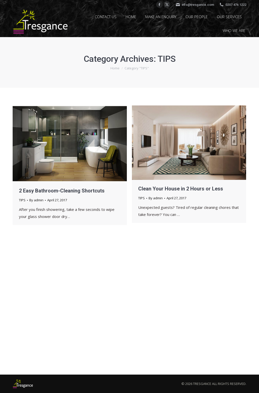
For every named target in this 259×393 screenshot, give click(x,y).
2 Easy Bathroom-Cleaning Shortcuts (62, 191)
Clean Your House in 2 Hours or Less (180, 189)
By (36, 200)
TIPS (22, 200)
